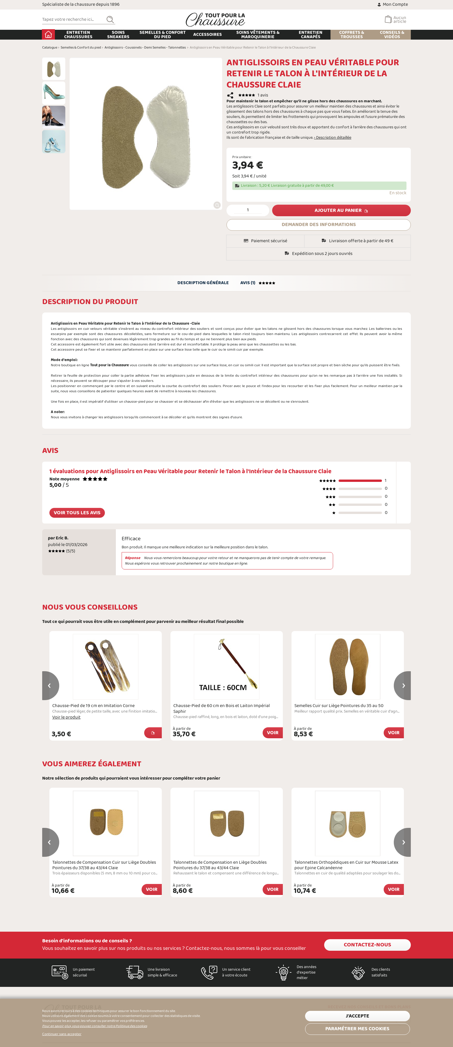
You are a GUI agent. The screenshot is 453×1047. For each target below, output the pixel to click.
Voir (273, 732)
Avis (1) (258, 283)
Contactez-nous (367, 945)
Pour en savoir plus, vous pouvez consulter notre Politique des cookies (94, 1026)
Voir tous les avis (77, 512)
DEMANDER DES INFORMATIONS (319, 224)
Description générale (203, 283)
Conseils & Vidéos (392, 35)
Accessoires (208, 34)
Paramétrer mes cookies (357, 1028)
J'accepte (357, 1016)
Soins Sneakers (118, 35)
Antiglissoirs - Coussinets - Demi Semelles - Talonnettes (145, 48)
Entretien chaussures (78, 35)
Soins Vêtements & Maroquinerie (258, 35)
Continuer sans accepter (61, 1034)
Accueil (48, 34)
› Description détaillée (332, 137)
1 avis (263, 95)
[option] (53, 68)
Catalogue (49, 48)
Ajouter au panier (338, 210)
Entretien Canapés (311, 35)
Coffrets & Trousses (352, 35)
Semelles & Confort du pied (163, 35)
